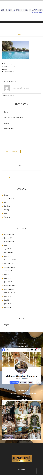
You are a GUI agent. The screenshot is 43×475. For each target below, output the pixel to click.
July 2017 (7, 274)
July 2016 (7, 300)
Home (20, 34)
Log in (6, 325)
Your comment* (21, 136)
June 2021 (7, 245)
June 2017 (7, 278)
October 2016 (9, 289)
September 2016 (10, 293)
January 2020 (8, 253)
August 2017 (8, 271)
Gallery (6, 210)
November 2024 (9, 234)
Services (7, 206)
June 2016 (7, 304)
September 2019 (10, 260)
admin (5, 69)
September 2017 (10, 267)
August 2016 (8, 296)
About (6, 202)
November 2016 (9, 285)
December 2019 (9, 256)
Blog (6, 213)
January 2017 (8, 282)
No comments (9, 72)
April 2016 (7, 307)
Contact (7, 217)
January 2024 (8, 238)
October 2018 (9, 263)
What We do (10, 199)
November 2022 (9, 242)
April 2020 (7, 249)
